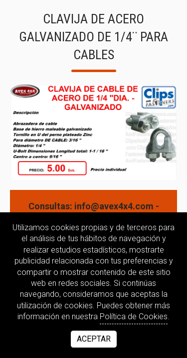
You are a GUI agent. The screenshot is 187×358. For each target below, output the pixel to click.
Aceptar (94, 339)
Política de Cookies (134, 316)
